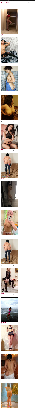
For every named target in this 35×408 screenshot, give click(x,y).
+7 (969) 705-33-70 (30, 302)
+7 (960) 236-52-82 (13, 248)
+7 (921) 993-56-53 (13, 60)
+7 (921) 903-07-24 (13, 356)
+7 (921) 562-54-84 (30, 87)
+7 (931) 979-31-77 (30, 356)
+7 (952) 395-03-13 (30, 329)
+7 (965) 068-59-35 (13, 383)
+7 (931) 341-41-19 (30, 60)
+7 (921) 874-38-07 (30, 248)
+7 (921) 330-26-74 (30, 275)
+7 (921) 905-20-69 (30, 33)
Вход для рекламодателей (11, 0)
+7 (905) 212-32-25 (13, 87)
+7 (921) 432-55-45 (13, 329)
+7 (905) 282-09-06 (13, 33)
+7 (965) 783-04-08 (13, 302)
